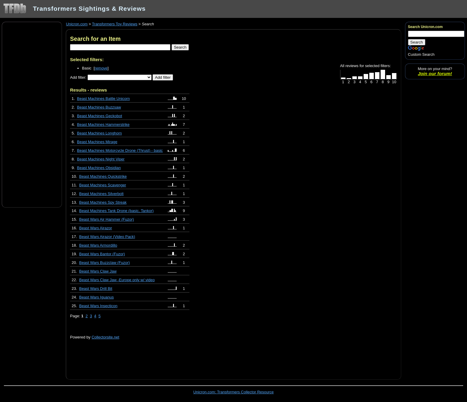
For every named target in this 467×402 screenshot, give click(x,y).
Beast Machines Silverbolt (101, 193)
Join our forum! (435, 73)
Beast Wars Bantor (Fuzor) (102, 254)
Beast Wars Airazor (95, 228)
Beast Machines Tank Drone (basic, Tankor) (116, 210)
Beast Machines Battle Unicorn (103, 98)
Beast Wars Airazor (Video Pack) (107, 236)
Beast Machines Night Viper (101, 159)
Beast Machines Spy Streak (103, 202)
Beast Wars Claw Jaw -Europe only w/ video (117, 280)
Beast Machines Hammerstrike (103, 124)
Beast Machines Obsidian (99, 168)
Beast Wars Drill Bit (95, 288)
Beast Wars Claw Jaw (97, 271)
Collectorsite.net (105, 337)
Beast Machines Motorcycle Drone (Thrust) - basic (120, 150)
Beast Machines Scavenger (102, 185)
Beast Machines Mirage (97, 142)
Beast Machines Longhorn (99, 133)
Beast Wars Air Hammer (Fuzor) (106, 219)
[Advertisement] (32, 114)
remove (101, 68)
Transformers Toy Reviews (115, 24)
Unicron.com (77, 24)
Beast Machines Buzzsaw (99, 107)
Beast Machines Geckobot (99, 116)
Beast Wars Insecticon (98, 306)
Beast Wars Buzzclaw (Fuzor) (104, 262)
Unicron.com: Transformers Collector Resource (233, 392)
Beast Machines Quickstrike (103, 176)
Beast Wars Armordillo (98, 245)
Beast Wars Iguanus (96, 297)
